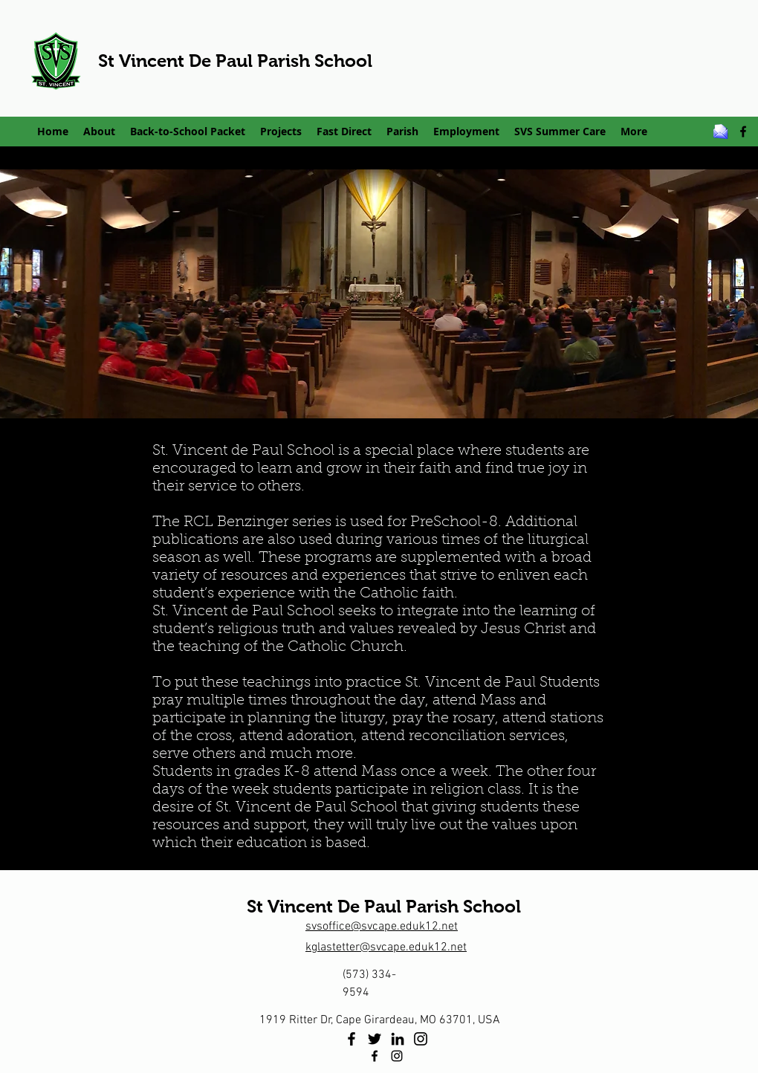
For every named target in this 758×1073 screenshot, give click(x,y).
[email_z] (720, 131)
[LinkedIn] (397, 1039)
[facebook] (743, 131)
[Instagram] (421, 1039)
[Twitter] (374, 1039)
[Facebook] (351, 1039)
